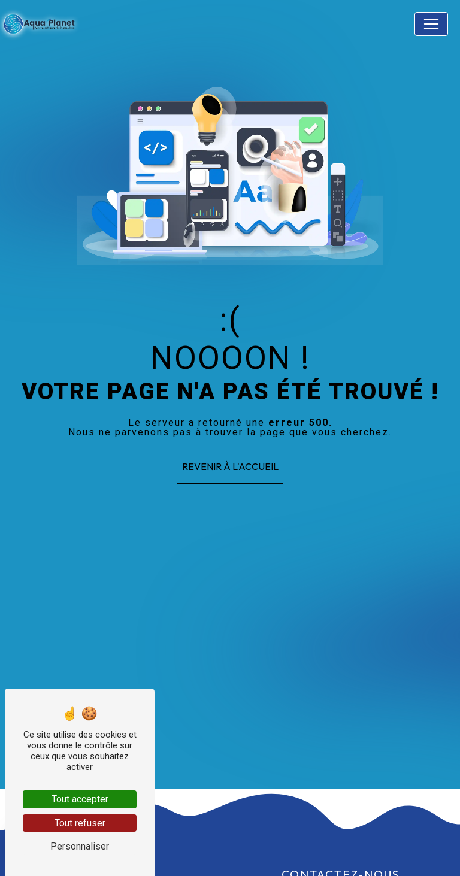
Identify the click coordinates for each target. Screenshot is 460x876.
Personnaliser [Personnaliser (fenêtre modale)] (79, 846)
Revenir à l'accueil (230, 466)
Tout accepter (80, 799)
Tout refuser (80, 823)
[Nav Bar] (431, 24)
